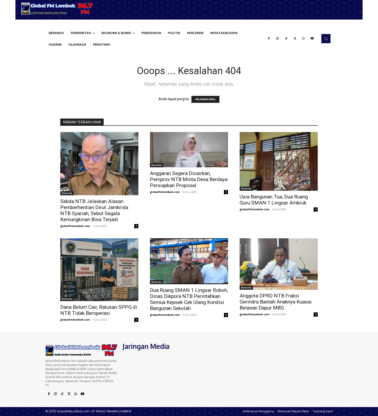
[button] (326, 38)
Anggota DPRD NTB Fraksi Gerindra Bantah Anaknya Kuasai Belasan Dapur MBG (276, 302)
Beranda (67, 193)
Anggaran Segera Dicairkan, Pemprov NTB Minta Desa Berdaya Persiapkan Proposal (189, 179)
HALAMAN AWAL (205, 99)
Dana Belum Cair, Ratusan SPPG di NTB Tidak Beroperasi (98, 310)
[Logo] (58, 8)
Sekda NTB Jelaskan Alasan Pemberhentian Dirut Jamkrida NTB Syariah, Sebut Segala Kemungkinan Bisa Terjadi (94, 210)
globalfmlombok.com (75, 226)
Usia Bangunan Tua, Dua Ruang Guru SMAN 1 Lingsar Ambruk (274, 200)
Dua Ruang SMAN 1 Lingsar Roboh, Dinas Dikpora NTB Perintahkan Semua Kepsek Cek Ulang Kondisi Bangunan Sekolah (189, 299)
